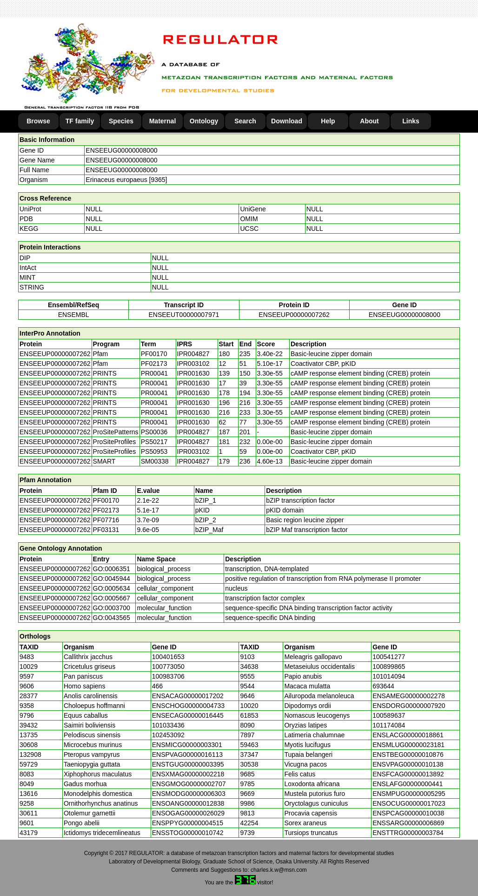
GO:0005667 (111, 598)
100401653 (168, 656)
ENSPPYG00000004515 (187, 823)
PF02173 (106, 510)
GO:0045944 (111, 578)
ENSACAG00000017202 (188, 696)
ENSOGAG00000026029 (188, 813)
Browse (38, 121)
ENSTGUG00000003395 (188, 764)
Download (286, 121)
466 (157, 686)
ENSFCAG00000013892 (408, 774)
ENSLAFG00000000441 (407, 784)
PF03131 (106, 529)
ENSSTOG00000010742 (188, 832)
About (369, 121)
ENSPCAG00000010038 (408, 813)
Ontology (204, 121)
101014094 (388, 676)
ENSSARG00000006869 (408, 823)
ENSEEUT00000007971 (183, 314)
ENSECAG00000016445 (188, 715)
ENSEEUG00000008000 (121, 150)
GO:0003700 (111, 608)
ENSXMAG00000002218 (188, 774)
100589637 (388, 715)
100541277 (388, 656)
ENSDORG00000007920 (408, 705)
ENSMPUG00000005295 (408, 793)
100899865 (388, 666)
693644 (383, 686)
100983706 (168, 676)
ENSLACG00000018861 (408, 735)
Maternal (162, 121)
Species (121, 121)
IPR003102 (193, 363)
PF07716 (106, 520)
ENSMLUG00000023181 (408, 744)
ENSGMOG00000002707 (189, 784)
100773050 (168, 666)
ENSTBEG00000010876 (408, 754)
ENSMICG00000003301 (187, 744)
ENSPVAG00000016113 (187, 754)
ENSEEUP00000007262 (294, 314)
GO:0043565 (111, 617)
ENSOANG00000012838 (188, 803)
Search (245, 121)
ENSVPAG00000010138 (407, 764)
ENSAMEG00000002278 (408, 696)
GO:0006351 (111, 569)
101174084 (388, 725)
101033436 (168, 725)
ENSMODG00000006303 (189, 793)
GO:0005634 (111, 588)
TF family (80, 121)
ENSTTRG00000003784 (408, 832)
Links (410, 121)
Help (328, 121)
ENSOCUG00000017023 (408, 803)
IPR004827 (193, 353)
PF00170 (106, 500)
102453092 (168, 735)
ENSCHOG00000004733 (188, 705)
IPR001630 (193, 373)
